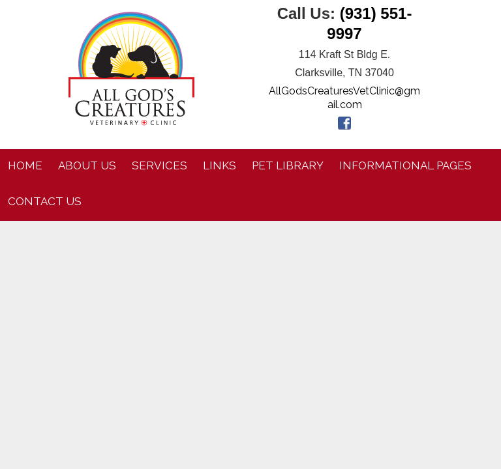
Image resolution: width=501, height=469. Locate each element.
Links (219, 165)
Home (25, 165)
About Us (87, 165)
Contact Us (45, 201)
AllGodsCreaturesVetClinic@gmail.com (344, 98)
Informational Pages (405, 165)
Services (159, 165)
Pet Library (288, 165)
